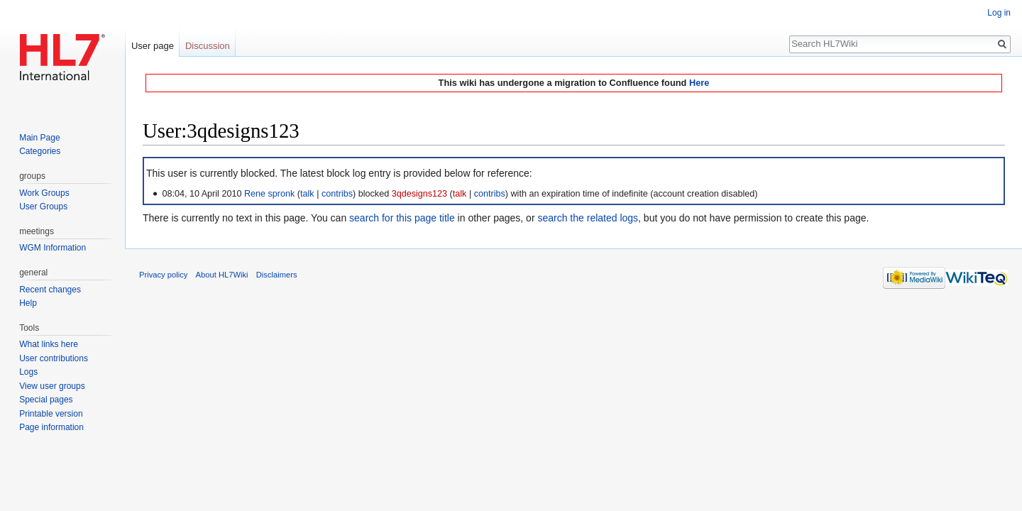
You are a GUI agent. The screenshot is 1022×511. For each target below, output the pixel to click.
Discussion (207, 45)
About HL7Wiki (222, 274)
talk (307, 194)
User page (152, 45)
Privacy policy (163, 274)
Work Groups (44, 193)
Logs (28, 372)
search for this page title (402, 218)
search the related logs (587, 218)
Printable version (50, 414)
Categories (39, 151)
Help (28, 303)
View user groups (52, 386)
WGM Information (52, 248)
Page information (51, 427)
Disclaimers (276, 274)
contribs (337, 194)
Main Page (39, 138)
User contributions (53, 358)
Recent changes (50, 290)
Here (699, 82)
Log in (999, 13)
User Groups (43, 206)
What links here (48, 344)
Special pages (45, 400)
